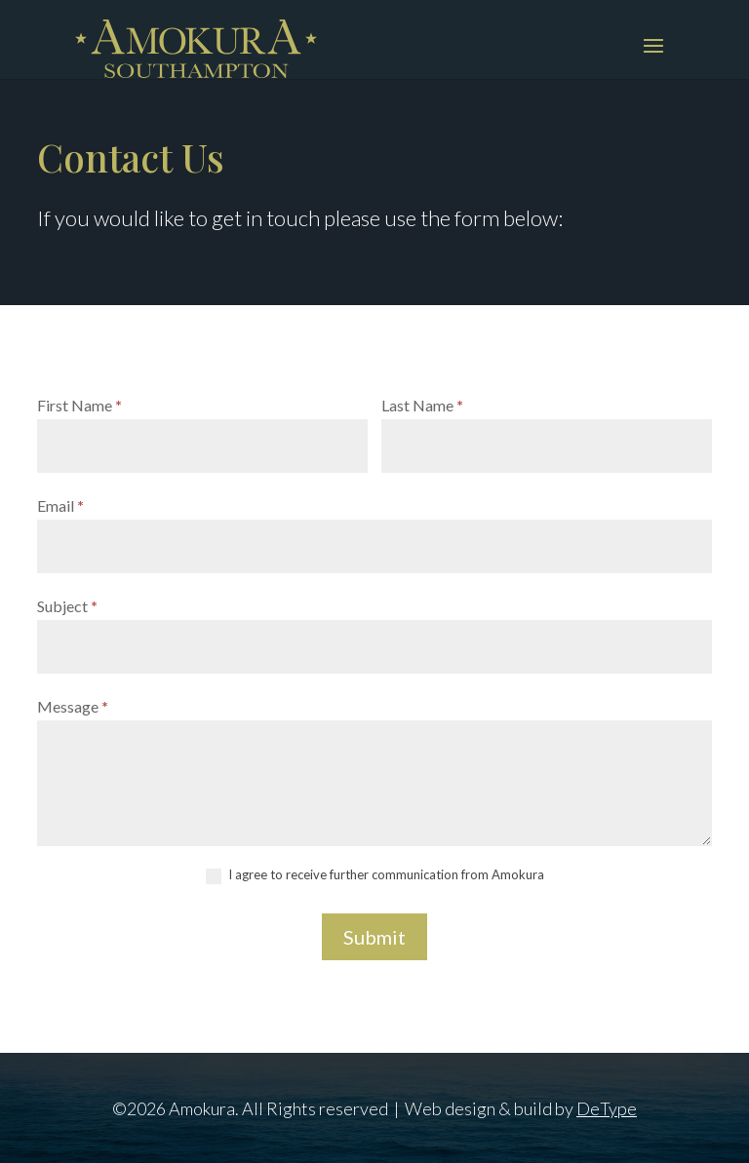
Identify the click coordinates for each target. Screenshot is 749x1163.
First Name (79, 405)
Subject (67, 606)
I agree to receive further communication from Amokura (375, 875)
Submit (374, 937)
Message (72, 706)
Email (60, 505)
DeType (606, 1108)
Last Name (422, 405)
